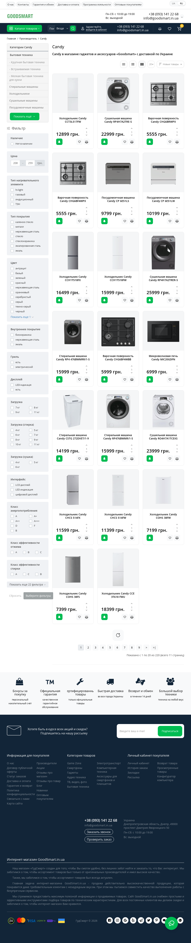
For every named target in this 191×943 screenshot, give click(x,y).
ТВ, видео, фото (77, 782)
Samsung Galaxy (56, 16)
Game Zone (74, 763)
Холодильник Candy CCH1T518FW (118, 278)
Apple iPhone (80, 16)
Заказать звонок (99, 832)
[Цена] (15, 163)
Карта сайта (15, 803)
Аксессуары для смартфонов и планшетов (107, 780)
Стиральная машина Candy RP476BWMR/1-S (118, 436)
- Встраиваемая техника (24, 69)
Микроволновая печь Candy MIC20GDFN (163, 357)
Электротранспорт (109, 763)
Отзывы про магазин (44, 774)
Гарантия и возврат (19, 785)
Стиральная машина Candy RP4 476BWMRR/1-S (73, 357)
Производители (47, 763)
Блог (39, 785)
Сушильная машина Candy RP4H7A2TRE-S (118, 119)
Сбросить (15, 595)
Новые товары (171, 64)
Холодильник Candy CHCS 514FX (73, 516)
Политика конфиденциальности (21, 792)
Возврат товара (167, 763)
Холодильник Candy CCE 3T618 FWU (118, 595)
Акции (41, 768)
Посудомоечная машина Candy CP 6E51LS (118, 199)
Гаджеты (72, 772)
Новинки (42, 790)
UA (173, 3)
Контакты (23, 4)
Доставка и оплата (68, 4)
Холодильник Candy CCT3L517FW (73, 119)
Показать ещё (25, 116)
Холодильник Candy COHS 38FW (163, 516)
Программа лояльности (97, 4)
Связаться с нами (18, 799)
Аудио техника (76, 777)
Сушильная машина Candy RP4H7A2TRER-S (163, 278)
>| (154, 647)
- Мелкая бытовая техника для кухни (26, 78)
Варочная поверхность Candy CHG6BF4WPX (73, 199)
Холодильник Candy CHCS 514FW (118, 516)
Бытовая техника (78, 786)
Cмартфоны (74, 768)
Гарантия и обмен (43, 4)
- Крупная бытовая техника (27, 62)
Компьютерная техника (106, 769)
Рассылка (134, 777)
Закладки (133, 772)
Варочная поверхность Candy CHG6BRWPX (163, 119)
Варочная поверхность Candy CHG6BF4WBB (118, 357)
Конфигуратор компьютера (166, 778)
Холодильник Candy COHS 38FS (73, 595)
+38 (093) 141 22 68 (164, 14)
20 (150, 64)
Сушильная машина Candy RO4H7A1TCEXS (163, 436)
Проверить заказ (99, 839)
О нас (10, 4)
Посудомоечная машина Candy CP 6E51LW (163, 199)
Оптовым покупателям (128, 4)
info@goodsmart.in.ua (161, 18)
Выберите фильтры (38, 595)
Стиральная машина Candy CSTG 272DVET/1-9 (73, 436)
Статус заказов (16, 776)
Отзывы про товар (49, 781)
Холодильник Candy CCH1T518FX (73, 278)
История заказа (138, 768)
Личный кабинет (138, 763)
